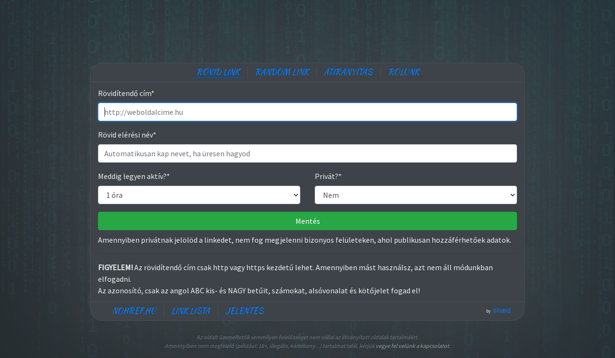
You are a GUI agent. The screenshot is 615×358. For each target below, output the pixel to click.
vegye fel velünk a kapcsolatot (412, 345)
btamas (502, 311)
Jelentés (244, 311)
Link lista (190, 311)
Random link (281, 72)
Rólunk (403, 72)
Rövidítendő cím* (126, 93)
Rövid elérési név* (127, 134)
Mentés (307, 221)
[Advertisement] (307, 29)
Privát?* (328, 176)
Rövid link (217, 72)
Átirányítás (348, 72)
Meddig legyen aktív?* (134, 176)
